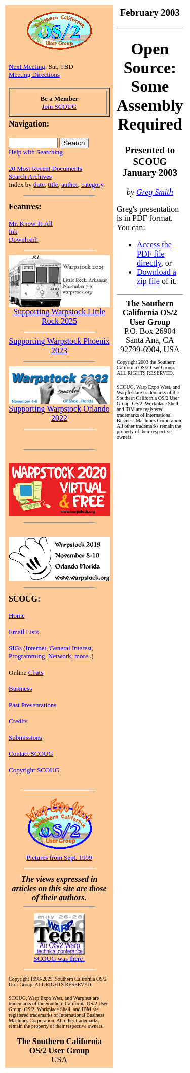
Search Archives (30, 176)
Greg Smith (154, 191)
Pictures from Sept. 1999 (59, 857)
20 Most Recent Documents (45, 168)
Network (59, 656)
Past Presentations (32, 705)
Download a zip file (156, 277)
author (69, 184)
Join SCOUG (59, 106)
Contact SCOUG (31, 754)
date (39, 184)
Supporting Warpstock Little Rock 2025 (59, 312)
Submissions (25, 737)
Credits (18, 721)
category (92, 184)
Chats (36, 672)
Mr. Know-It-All (31, 223)
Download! (24, 239)
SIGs (15, 648)
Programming (27, 656)
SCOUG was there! (59, 958)
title (53, 184)
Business (20, 688)
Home (17, 615)
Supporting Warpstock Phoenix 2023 (59, 346)
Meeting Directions (34, 74)
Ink (13, 231)
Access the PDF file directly (154, 253)
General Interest (71, 648)
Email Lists (24, 632)
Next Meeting (27, 66)
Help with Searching (36, 152)
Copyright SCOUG (34, 770)
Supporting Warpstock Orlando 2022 (59, 409)
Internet (36, 648)
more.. (82, 656)
